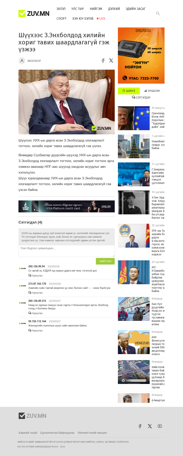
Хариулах (35, 275)
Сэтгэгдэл (141, 97)
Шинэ (128, 91)
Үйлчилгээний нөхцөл (92, 433)
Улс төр (77, 9)
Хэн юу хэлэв (82, 19)
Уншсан (152, 91)
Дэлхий (114, 9)
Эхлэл (61, 9)
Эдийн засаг (136, 9)
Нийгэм (96, 9)
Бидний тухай (28, 433)
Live (102, 19)
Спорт (61, 19)
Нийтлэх (105, 261)
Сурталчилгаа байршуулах (57, 433)
